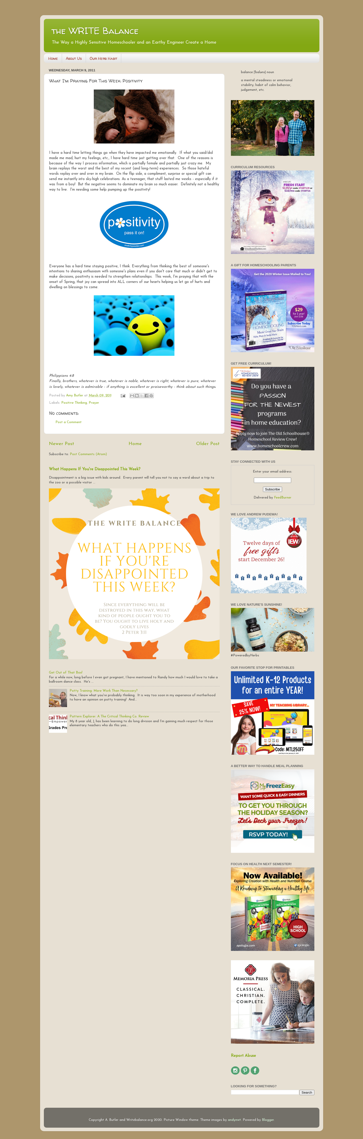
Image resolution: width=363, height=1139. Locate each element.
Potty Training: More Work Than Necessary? (104, 690)
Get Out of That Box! (65, 672)
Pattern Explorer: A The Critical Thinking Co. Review (109, 716)
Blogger (268, 1120)
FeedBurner (282, 497)
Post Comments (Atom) (88, 454)
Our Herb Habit (103, 58)
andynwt (234, 1120)
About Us (74, 58)
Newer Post (61, 444)
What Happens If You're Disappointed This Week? (94, 469)
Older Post (208, 444)
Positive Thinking (74, 402)
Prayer (94, 402)
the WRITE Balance (95, 30)
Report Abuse (243, 1056)
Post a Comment (68, 422)
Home (53, 58)
